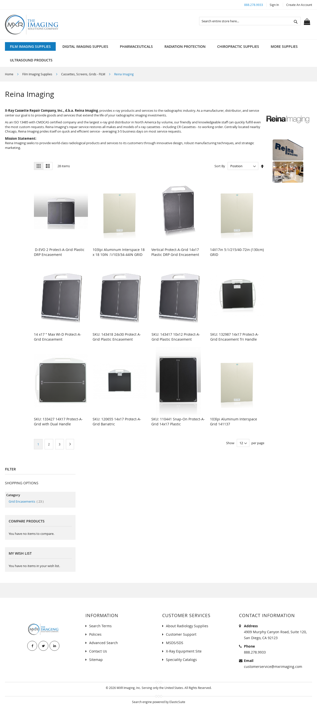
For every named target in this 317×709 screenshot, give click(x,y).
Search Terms (100, 626)
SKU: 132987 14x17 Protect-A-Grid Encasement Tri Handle (234, 337)
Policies (95, 634)
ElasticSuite (177, 702)
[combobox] (250, 21)
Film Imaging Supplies (37, 74)
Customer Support (181, 634)
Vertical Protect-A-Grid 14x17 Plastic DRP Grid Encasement (175, 252)
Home (9, 74)
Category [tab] (13, 495)
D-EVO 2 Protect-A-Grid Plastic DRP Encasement (59, 252)
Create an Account (299, 5)
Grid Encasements (26, 501)
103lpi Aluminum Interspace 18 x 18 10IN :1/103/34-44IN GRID (119, 252)
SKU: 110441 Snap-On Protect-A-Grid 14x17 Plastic (178, 421)
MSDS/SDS (174, 642)
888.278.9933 (253, 5)
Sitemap (96, 659)
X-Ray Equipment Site (184, 651)
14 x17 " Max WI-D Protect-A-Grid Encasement (57, 337)
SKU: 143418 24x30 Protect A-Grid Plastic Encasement (117, 337)
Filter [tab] (10, 469)
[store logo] (32, 24)
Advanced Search (103, 642)
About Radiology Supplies (187, 626)
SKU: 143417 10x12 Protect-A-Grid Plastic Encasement (176, 337)
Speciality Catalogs (181, 659)
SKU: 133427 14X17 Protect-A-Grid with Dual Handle (58, 421)
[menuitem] (30, 46)
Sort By (219, 166)
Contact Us (98, 651)
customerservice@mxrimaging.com (273, 666)
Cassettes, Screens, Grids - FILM (83, 74)
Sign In (274, 5)
